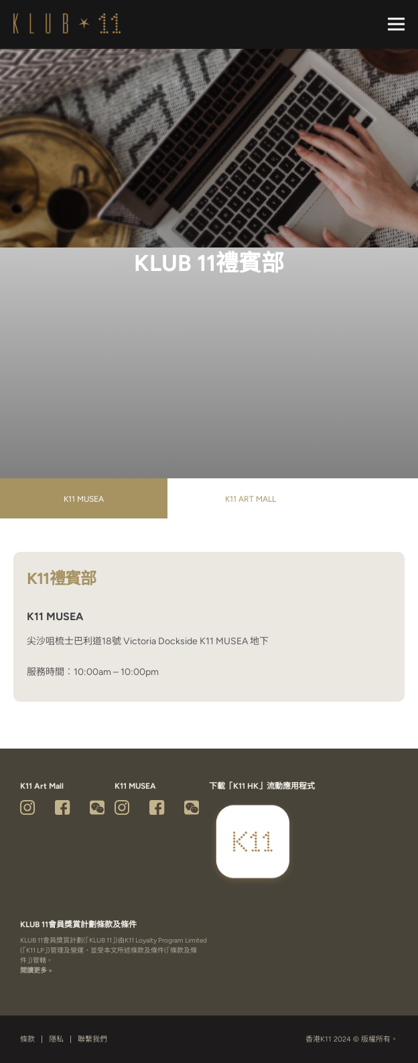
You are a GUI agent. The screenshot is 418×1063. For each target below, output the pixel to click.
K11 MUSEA (84, 499)
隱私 (56, 1039)
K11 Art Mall (250, 499)
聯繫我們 (92, 1039)
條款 (27, 1039)
